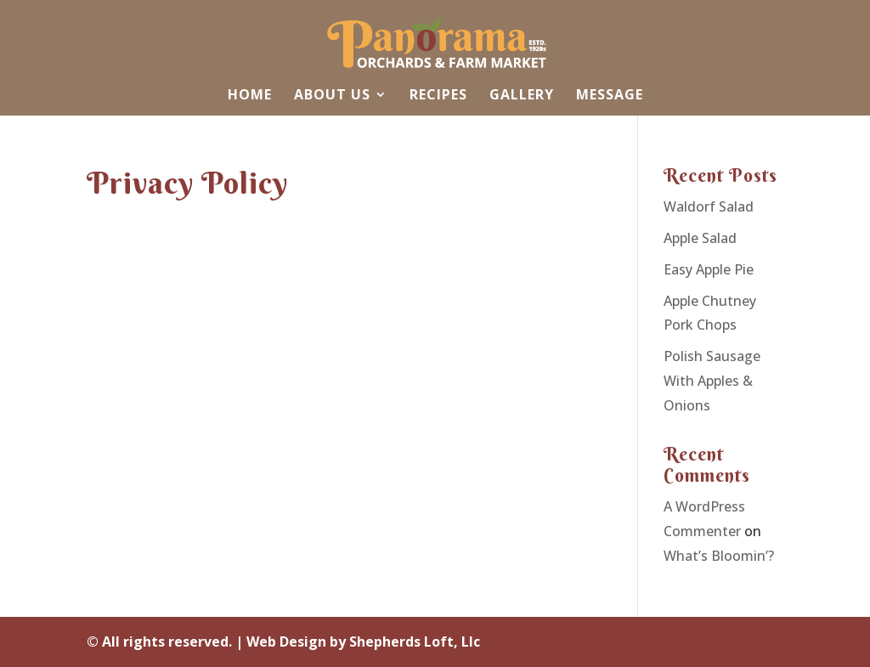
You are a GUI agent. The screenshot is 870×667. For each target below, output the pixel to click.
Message (609, 96)
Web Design (286, 641)
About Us (332, 96)
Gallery (521, 96)
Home (250, 96)
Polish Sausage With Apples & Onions (712, 381)
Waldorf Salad (709, 206)
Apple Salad (700, 238)
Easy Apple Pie (709, 269)
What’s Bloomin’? (719, 555)
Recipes (438, 96)
